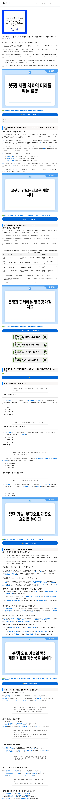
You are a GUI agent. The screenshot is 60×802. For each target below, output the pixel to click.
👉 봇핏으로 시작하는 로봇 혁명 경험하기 (30, 219)
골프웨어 (36, 3)
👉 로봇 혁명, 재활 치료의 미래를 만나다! (30, 114)
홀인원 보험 (42, 3)
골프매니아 (6, 3)
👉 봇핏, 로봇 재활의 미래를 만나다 (30, 543)
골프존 (55, 3)
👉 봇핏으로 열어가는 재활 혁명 (30, 683)
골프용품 (49, 3)
